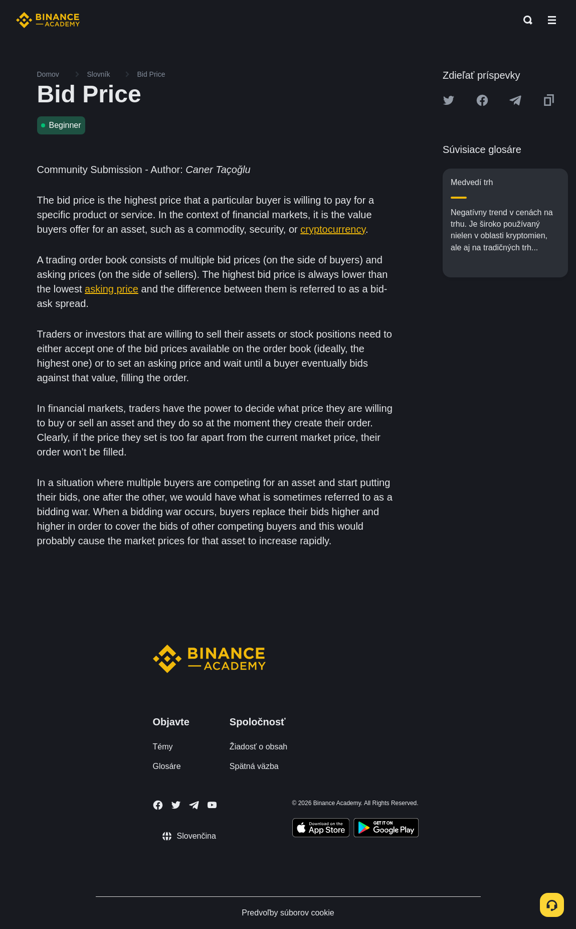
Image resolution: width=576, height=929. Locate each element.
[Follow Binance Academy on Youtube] (212, 805)
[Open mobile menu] (552, 20)
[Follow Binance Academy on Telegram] (194, 805)
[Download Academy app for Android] (386, 829)
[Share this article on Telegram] (515, 100)
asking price (111, 288)
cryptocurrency (332, 229)
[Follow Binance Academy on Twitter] (176, 805)
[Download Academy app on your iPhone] (321, 829)
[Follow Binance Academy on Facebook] (158, 805)
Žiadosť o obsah (258, 746)
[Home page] (48, 20)
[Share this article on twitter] (449, 100)
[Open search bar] (525, 20)
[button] (552, 20)
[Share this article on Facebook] (482, 100)
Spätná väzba (254, 766)
